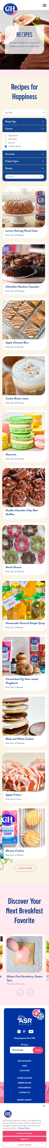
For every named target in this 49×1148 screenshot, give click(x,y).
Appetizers (11, 135)
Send (38, 1050)
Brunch (9, 143)
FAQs (24, 1066)
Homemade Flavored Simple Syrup (25, 623)
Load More (25, 868)
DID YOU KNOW (24, 1061)
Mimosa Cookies (14, 851)
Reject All (24, 1139)
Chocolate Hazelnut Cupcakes (22, 287)
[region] (24, 1125)
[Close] (44, 1106)
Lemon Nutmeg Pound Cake (21, 231)
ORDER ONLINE (24, 1083)
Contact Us (24, 1092)
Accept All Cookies (24, 1133)
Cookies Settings (24, 1145)
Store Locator (24, 1078)
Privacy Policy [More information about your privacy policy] (24, 1128)
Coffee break (12, 146)
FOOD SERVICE (24, 1087)
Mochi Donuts (13, 567)
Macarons (10, 454)
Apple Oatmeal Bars (16, 342)
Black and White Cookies (19, 739)
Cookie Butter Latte (16, 398)
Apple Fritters (13, 795)
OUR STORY (25, 1070)
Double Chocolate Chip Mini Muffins (21, 512)
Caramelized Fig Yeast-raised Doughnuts (21, 681)
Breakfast (10, 139)
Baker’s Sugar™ (24, 1100)
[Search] (24, 177)
